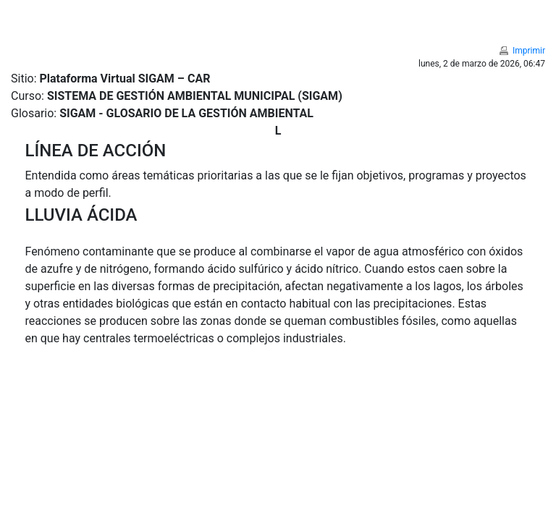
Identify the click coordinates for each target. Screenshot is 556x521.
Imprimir (529, 51)
